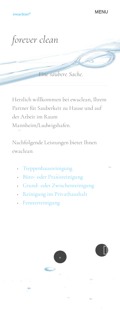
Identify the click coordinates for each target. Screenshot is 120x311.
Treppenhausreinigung (47, 168)
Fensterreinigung (41, 202)
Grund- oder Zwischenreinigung (58, 185)
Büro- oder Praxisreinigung (53, 176)
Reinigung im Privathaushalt (55, 193)
